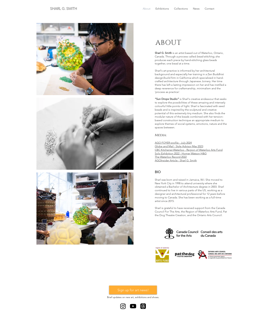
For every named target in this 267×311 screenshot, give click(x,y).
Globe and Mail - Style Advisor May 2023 (179, 146)
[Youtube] (133, 306)
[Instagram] (123, 306)
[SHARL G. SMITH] (67, 8)
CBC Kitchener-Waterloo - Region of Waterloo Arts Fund (189, 149)
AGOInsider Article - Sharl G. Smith (176, 160)
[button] (162, 8)
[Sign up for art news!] (133, 290)
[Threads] (143, 306)
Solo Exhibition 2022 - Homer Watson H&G (181, 153)
